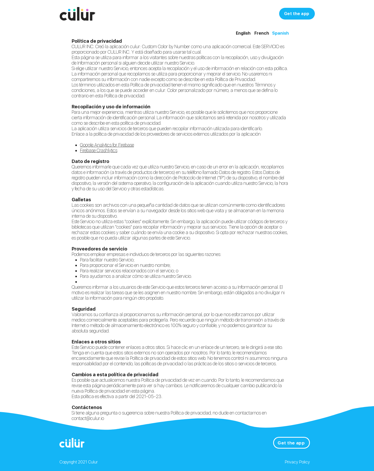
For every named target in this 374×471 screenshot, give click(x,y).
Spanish (280, 33)
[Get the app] (297, 14)
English (243, 33)
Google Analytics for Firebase (107, 145)
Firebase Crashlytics (98, 150)
